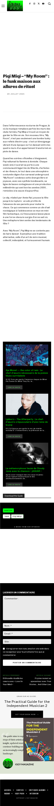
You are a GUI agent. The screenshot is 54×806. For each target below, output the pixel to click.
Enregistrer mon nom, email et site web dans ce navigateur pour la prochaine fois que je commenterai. (26, 651)
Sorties (8, 510)
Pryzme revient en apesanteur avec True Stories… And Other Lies (40, 681)
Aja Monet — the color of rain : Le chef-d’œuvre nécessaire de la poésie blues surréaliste (27, 373)
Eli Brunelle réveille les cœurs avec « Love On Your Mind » (13, 681)
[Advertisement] (27, 307)
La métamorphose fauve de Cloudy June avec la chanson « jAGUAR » (25, 469)
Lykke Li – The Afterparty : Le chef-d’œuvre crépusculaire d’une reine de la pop (27, 422)
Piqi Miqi (17, 516)
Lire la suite (14, 387)
